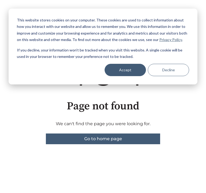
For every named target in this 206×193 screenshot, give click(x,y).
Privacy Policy (170, 39)
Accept (125, 70)
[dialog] (103, 46)
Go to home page (103, 138)
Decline (168, 70)
